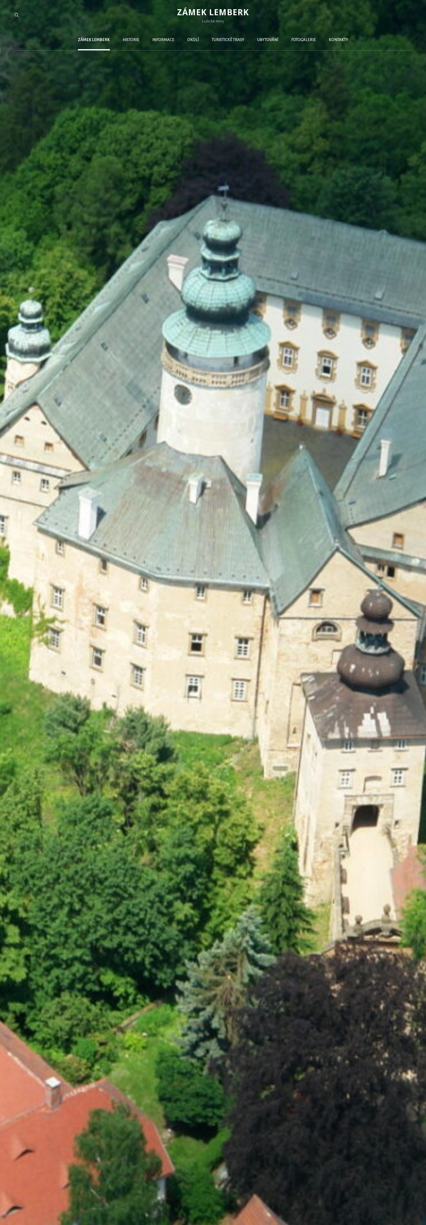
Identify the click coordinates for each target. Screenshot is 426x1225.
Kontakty (338, 40)
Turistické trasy (228, 40)
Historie (131, 40)
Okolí (193, 40)
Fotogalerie (303, 40)
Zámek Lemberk (213, 12)
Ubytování (267, 40)
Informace (163, 40)
